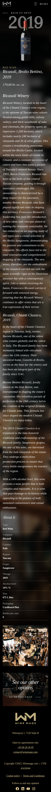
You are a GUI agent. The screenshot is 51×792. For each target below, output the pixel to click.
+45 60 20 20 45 (25, 747)
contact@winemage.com (25, 752)
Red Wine (10, 67)
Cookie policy (13, 775)
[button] (18, 13)
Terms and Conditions (34, 775)
